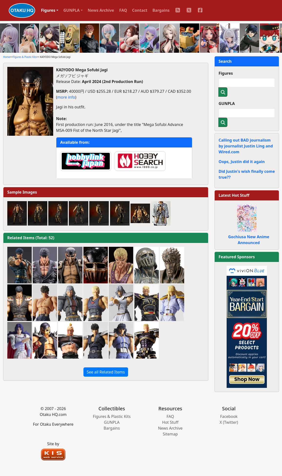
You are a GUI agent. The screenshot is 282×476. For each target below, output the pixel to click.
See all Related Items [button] (106, 372)
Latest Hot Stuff (234, 195)
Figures (226, 73)
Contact (139, 10)
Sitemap (170, 434)
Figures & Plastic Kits (25, 57)
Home (6, 57)
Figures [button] (48, 10)
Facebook (229, 416)
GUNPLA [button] (71, 10)
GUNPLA (227, 103)
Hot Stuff (170, 422)
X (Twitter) (229, 422)
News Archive (101, 10)
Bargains (161, 10)
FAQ (123, 10)
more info (66, 97)
